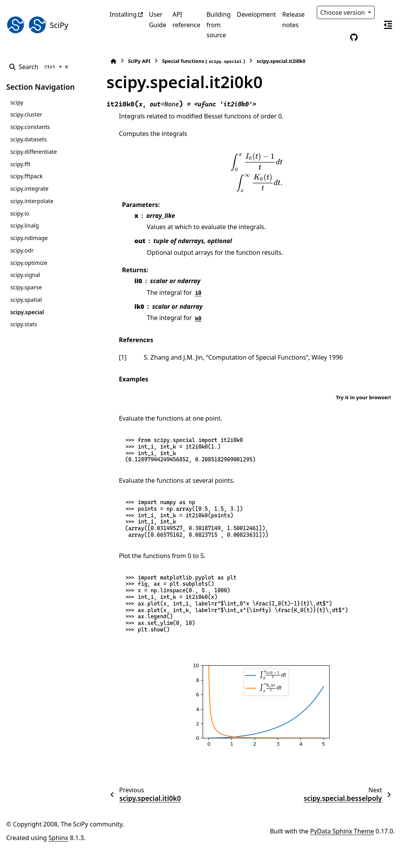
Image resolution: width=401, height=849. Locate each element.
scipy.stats (23, 324)
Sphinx (58, 837)
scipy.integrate (29, 188)
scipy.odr (21, 250)
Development (256, 14)
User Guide (158, 19)
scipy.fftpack (26, 176)
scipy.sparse (26, 287)
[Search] (40, 67)
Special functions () (203, 61)
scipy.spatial (26, 299)
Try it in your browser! (363, 397)
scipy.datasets (28, 139)
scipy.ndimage (29, 238)
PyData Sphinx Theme (342, 831)
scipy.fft (20, 164)
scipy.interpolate (31, 201)
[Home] (113, 61)
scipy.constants (30, 126)
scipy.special (27, 312)
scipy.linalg (24, 225)
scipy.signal (25, 274)
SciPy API (139, 60)
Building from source (219, 24)
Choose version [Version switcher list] (343, 12)
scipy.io (19, 213)
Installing (123, 14)
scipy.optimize (28, 262)
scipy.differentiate (33, 151)
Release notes (293, 19)
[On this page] (388, 24)
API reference (186, 19)
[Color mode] (337, 37)
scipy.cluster (26, 114)
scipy (16, 102)
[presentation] (256, 172)
